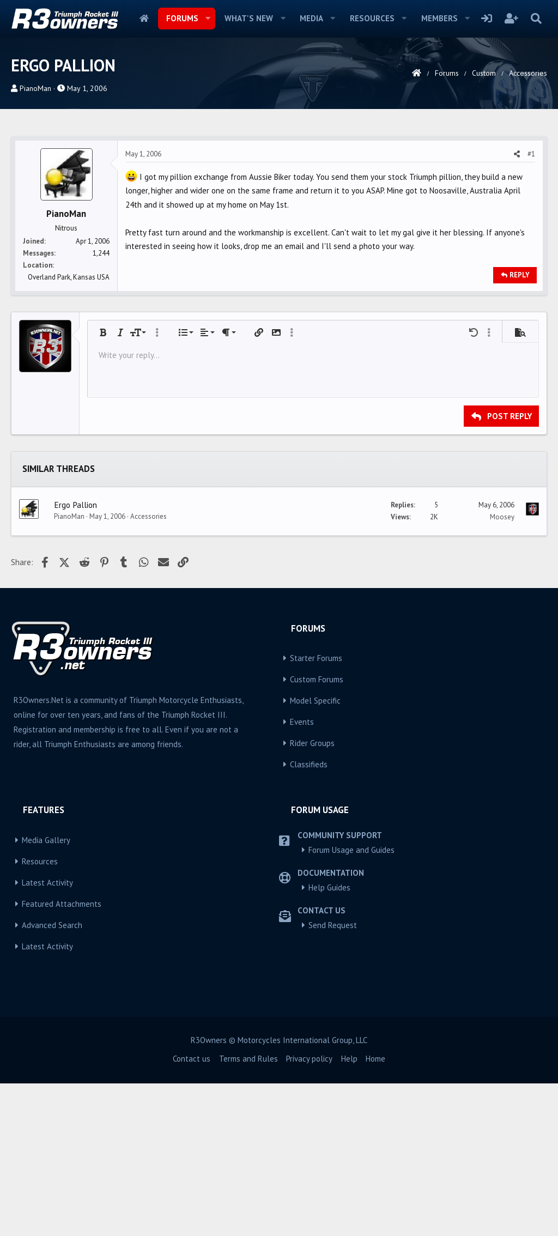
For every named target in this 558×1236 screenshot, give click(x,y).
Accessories (148, 669)
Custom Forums (316, 832)
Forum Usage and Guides (351, 1002)
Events (302, 874)
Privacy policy (309, 1211)
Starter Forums (316, 810)
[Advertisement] (279, 207)
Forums (182, 18)
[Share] (517, 306)
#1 (531, 306)
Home (144, 18)
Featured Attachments (61, 1056)
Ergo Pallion (75, 657)
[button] (207, 18)
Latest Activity (47, 1035)
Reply (520, 427)
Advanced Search (52, 1078)
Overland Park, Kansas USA (69, 429)
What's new (249, 18)
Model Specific (315, 853)
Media (311, 18)
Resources (372, 18)
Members (439, 18)
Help (349, 1211)
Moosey (502, 669)
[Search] (536, 18)
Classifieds (308, 917)
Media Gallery (46, 992)
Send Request (332, 1078)
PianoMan (35, 88)
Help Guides (329, 1040)
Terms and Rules (248, 1211)
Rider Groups (312, 895)
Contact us (191, 1211)
